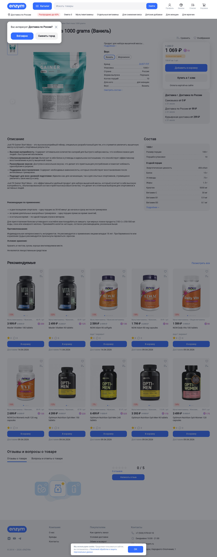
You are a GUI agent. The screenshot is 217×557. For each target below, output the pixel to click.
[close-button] (56, 27)
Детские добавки (153, 14)
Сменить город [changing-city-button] (46, 36)
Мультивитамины (84, 14)
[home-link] (17, 6)
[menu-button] (42, 6)
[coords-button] (19, 14)
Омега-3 (68, 14)
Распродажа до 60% (49, 14)
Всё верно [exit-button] (22, 36)
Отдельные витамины (108, 14)
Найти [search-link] (152, 6)
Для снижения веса (132, 14)
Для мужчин (188, 14)
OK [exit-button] (135, 549)
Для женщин (172, 14)
